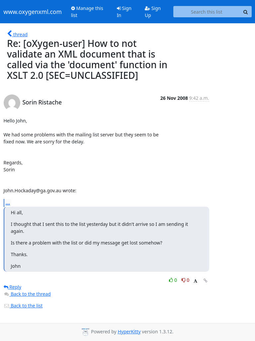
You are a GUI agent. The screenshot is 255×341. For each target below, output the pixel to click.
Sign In (124, 11)
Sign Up (153, 11)
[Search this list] (206, 11)
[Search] (246, 11)
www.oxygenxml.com (33, 12)
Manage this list (87, 11)
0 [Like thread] (173, 280)
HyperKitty (129, 331)
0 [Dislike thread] (186, 280)
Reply (13, 287)
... (8, 202)
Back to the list (23, 305)
